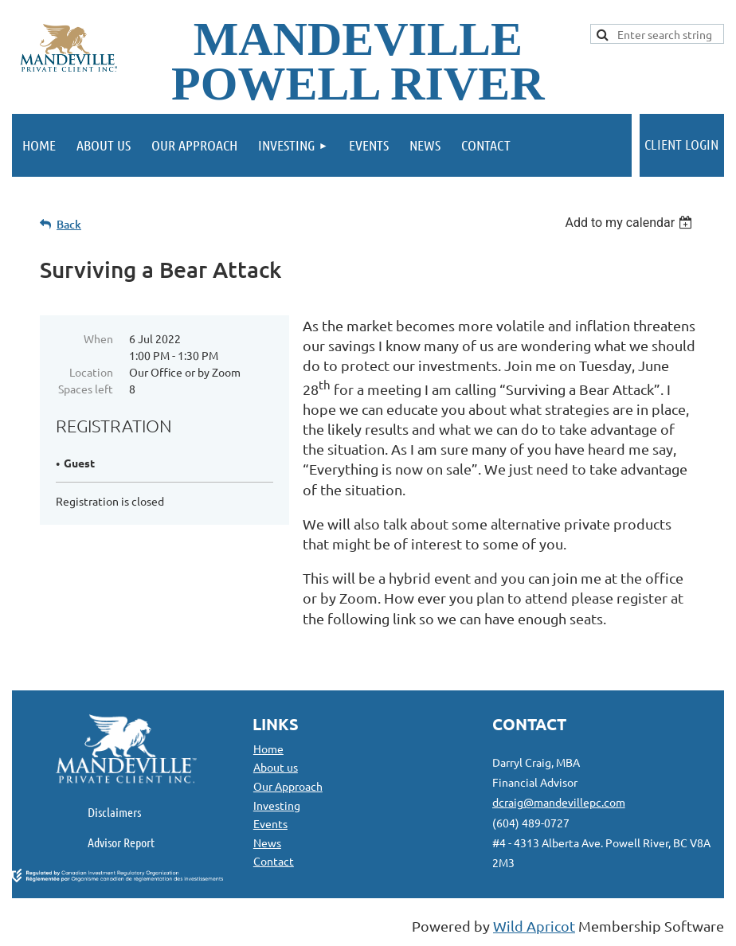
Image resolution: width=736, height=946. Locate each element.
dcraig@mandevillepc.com (558, 802)
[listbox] (630, 223)
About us (275, 767)
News (267, 842)
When (98, 338)
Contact (273, 861)
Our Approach (288, 786)
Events (270, 823)
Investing (276, 805)
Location (91, 372)
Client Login (681, 144)
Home (268, 748)
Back (69, 224)
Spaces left (85, 388)
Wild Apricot (534, 925)
